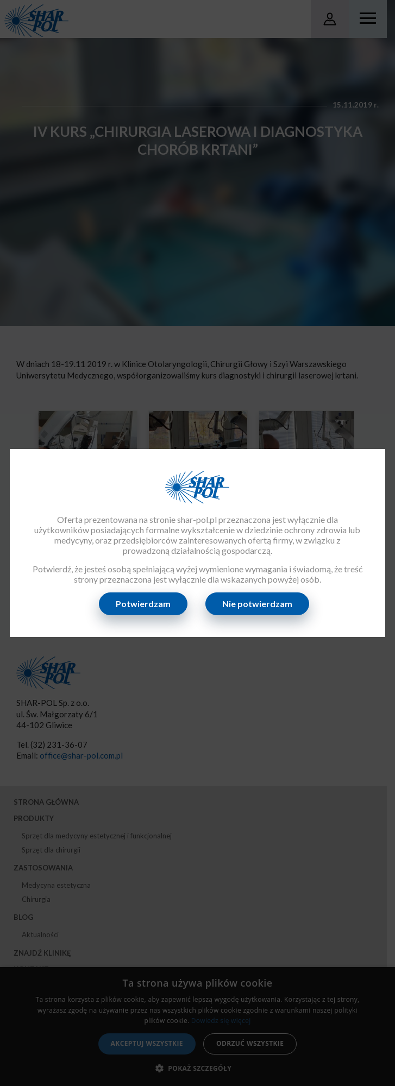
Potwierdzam (143, 603)
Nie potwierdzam (258, 603)
